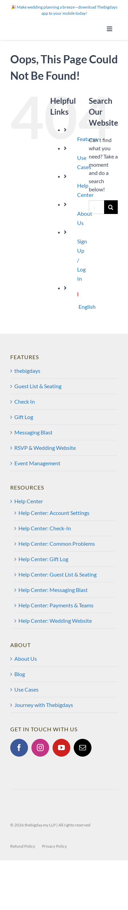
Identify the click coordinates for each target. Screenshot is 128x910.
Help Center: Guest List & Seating (57, 574)
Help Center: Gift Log (43, 559)
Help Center (28, 501)
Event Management (37, 463)
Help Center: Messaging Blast (53, 589)
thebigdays (27, 370)
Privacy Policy (54, 846)
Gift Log (23, 417)
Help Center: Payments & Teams (56, 605)
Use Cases (26, 689)
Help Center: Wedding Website (55, 620)
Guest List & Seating (37, 386)
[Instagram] (40, 748)
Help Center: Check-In (44, 528)
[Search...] (96, 207)
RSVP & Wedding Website (45, 447)
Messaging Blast (33, 432)
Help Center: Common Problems (56, 543)
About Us (25, 658)
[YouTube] (61, 748)
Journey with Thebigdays (43, 705)
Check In (24, 401)
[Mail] (82, 748)
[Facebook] (19, 748)
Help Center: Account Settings (53, 512)
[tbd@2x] (42, 21)
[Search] (111, 207)
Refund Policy (22, 846)
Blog (19, 674)
